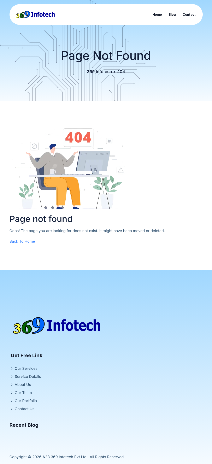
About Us (23, 384)
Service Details (28, 376)
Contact (189, 15)
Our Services (26, 368)
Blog (172, 15)
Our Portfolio (26, 401)
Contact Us (24, 409)
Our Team (23, 392)
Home (157, 15)
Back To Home (22, 241)
